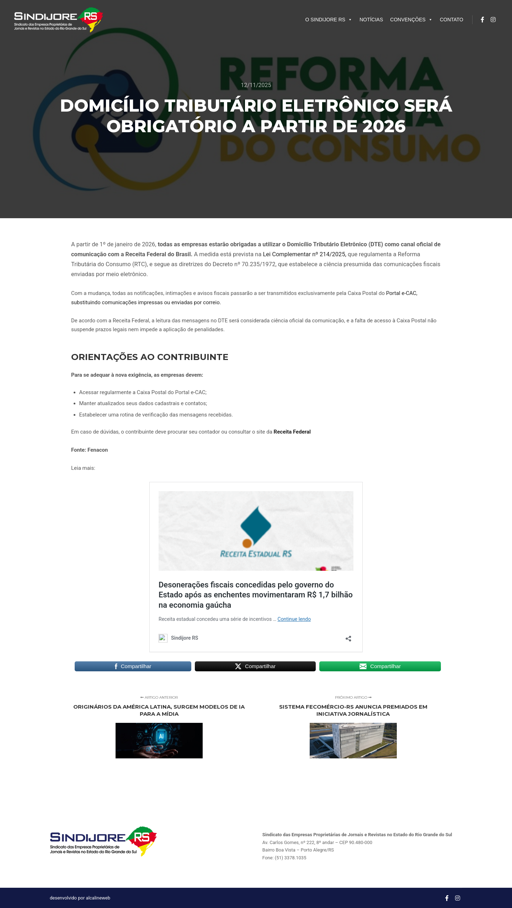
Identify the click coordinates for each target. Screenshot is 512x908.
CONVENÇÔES (411, 19)
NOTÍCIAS (371, 19)
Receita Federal (292, 432)
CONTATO (451, 19)
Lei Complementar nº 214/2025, (304, 254)
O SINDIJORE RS (328, 19)
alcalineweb (98, 898)
